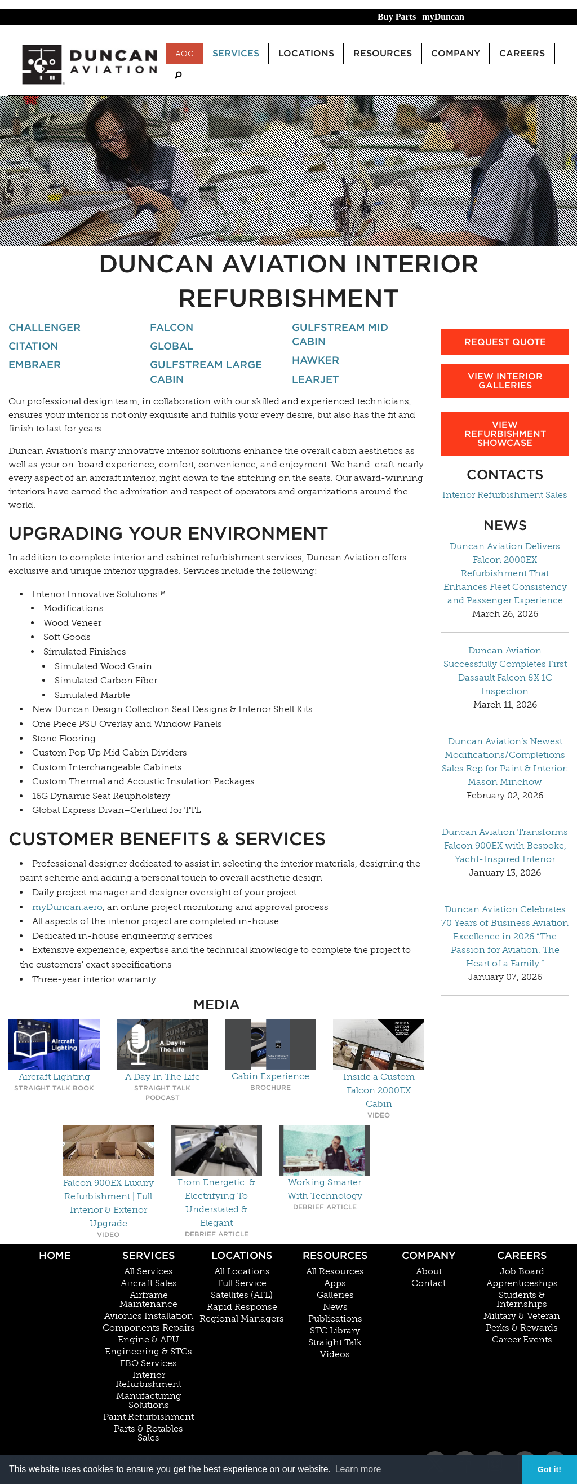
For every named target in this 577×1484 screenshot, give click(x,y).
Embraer (34, 364)
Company (429, 1255)
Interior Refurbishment (148, 1380)
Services (148, 1255)
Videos (335, 1354)
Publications (335, 1318)
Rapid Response (242, 1306)
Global (171, 346)
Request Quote (505, 342)
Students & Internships (521, 1300)
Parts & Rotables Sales (148, 1433)
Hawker (315, 360)
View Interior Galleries (505, 381)
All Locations (242, 1271)
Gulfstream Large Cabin (206, 372)
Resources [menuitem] (382, 53)
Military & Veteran (521, 1315)
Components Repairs (149, 1327)
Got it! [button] (549, 1469)
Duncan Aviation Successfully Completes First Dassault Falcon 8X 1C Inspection (505, 670)
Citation (33, 346)
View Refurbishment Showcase (505, 433)
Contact (428, 1283)
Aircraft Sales (149, 1283)
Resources (335, 1255)
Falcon (171, 327)
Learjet (315, 379)
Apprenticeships (522, 1283)
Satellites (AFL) (242, 1295)
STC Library (335, 1330)
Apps (335, 1283)
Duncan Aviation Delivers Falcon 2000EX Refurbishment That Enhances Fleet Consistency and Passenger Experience (505, 573)
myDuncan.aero (67, 907)
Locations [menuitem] (306, 53)
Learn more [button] (358, 1469)
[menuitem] (178, 75)
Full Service (242, 1283)
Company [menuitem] (455, 53)
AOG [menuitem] (184, 53)
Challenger (44, 327)
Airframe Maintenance (148, 1300)
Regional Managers (241, 1318)
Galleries (335, 1295)
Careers (522, 1255)
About (429, 1271)
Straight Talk (335, 1342)
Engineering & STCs (148, 1351)
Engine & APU (148, 1339)
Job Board (522, 1271)
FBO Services (148, 1363)
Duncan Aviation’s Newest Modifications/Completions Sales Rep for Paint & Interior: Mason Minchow (505, 761)
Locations (242, 1255)
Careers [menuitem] (522, 53)
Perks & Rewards (522, 1327)
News (335, 1306)
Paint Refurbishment (148, 1416)
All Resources (335, 1271)
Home (55, 1255)
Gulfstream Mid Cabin (340, 334)
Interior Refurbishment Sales (504, 494)
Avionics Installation (148, 1315)
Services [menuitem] (235, 53)
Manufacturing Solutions (148, 1401)
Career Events (522, 1339)
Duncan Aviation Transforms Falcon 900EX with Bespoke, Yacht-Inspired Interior (505, 845)
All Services (148, 1271)
